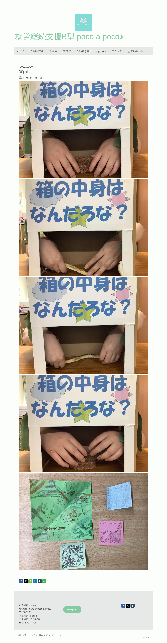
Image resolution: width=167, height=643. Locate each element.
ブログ (67, 51)
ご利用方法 (37, 51)
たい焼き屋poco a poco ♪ (91, 51)
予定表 (53, 51)
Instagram (72, 609)
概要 (20, 635)
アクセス (117, 51)
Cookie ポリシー (46, 635)
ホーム (21, 51)
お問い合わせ (136, 51)
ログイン (145, 637)
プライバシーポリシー (31, 635)
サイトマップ (58, 635)
